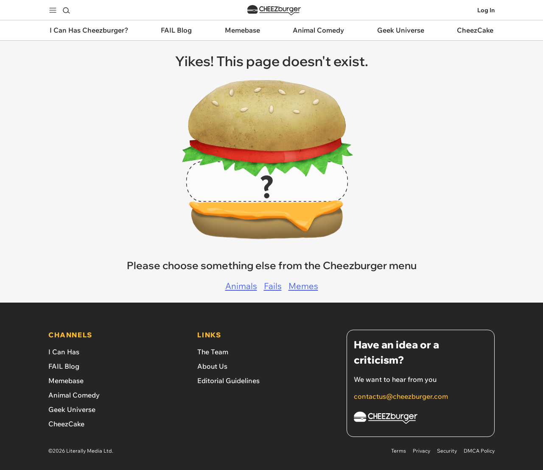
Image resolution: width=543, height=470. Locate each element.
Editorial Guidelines (228, 380)
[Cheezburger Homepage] (420, 419)
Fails (273, 286)
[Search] (66, 10)
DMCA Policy (479, 451)
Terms (398, 451)
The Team (212, 352)
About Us (212, 366)
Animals (241, 286)
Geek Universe (71, 409)
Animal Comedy (74, 395)
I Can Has (63, 352)
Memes (303, 286)
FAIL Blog (63, 366)
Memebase (66, 380)
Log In (486, 10)
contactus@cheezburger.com (401, 396)
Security (447, 451)
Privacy (421, 451)
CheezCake (66, 424)
